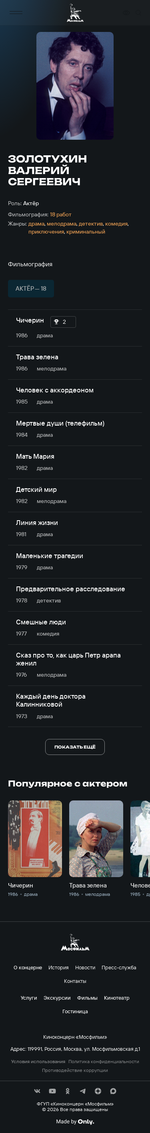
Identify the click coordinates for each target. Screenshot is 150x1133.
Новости (85, 967)
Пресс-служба (119, 967)
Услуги (29, 997)
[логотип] (75, 13)
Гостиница (75, 1011)
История (58, 967)
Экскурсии (57, 997)
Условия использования (38, 1061)
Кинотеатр (117, 997)
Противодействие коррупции (75, 1070)
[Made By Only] (75, 1122)
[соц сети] (37, 1091)
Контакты (75, 981)
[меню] (16, 13)
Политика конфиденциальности (103, 1061)
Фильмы (87, 997)
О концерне (28, 967)
